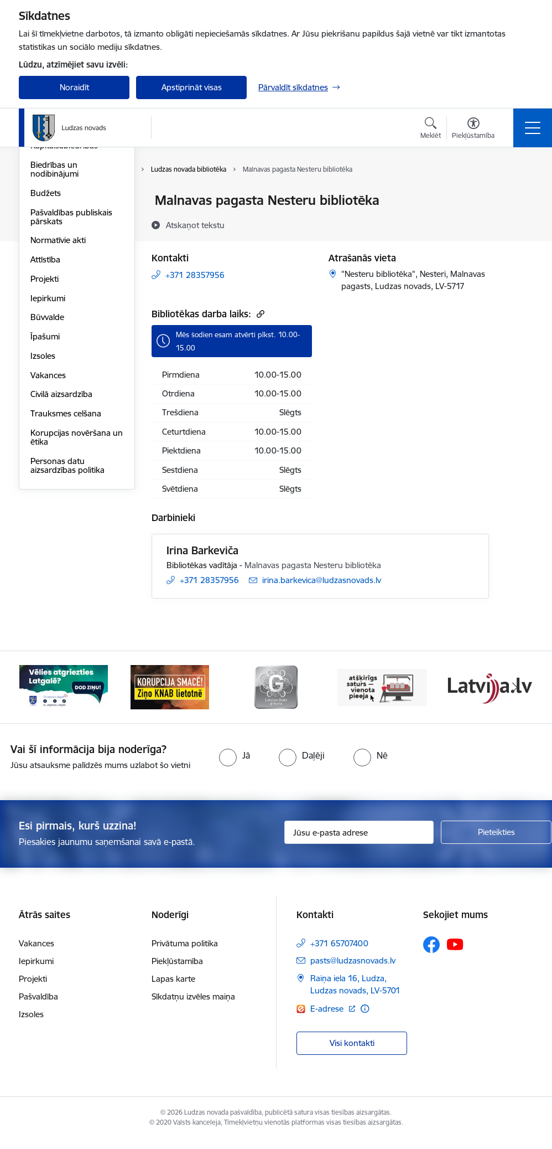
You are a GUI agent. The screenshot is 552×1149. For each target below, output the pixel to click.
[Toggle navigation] (532, 128)
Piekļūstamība (177, 971)
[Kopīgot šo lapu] (517, 223)
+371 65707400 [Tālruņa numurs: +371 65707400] (339, 953)
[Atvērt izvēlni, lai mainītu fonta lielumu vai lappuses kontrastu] (473, 129)
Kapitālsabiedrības (64, 278)
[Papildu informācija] (365, 1018)
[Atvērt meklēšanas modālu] (430, 129)
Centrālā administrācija (72, 239)
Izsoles (42, 488)
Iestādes (45, 259)
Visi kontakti (352, 1053)
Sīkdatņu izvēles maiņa (193, 1006)
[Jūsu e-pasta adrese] (359, 842)
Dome (41, 201)
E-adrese (328, 1018)
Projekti (44, 411)
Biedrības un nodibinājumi (54, 301)
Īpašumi (45, 468)
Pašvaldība (38, 1006)
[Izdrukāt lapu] (517, 195)
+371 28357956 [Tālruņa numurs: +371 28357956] (195, 275)
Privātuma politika (185, 953)
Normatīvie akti (58, 373)
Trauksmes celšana (65, 545)
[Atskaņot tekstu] (195, 224)
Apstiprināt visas (192, 87)
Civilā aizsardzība (61, 527)
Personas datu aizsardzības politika (67, 597)
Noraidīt (74, 87)
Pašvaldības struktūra (70, 220)
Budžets (45, 325)
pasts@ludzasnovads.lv (352, 970)
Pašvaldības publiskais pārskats (71, 349)
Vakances (48, 507)
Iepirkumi (47, 430)
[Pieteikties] (496, 842)
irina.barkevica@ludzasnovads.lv (321, 580)
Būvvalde (47, 450)
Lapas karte (173, 988)
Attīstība (45, 392)
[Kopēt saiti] (259, 314)
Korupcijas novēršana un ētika (76, 569)
